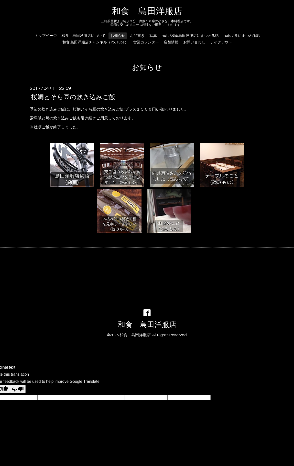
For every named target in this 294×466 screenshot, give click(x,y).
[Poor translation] (18, 389)
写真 (153, 36)
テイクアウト (221, 42)
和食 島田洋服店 (147, 11)
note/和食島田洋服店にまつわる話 (190, 36)
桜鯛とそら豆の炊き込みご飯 (73, 97)
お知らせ (117, 36)
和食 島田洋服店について (84, 36)
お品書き (137, 36)
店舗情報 (171, 42)
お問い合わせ (194, 42)
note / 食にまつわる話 (242, 36)
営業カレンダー (146, 42)
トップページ (46, 36)
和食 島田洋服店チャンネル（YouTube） (95, 42)
